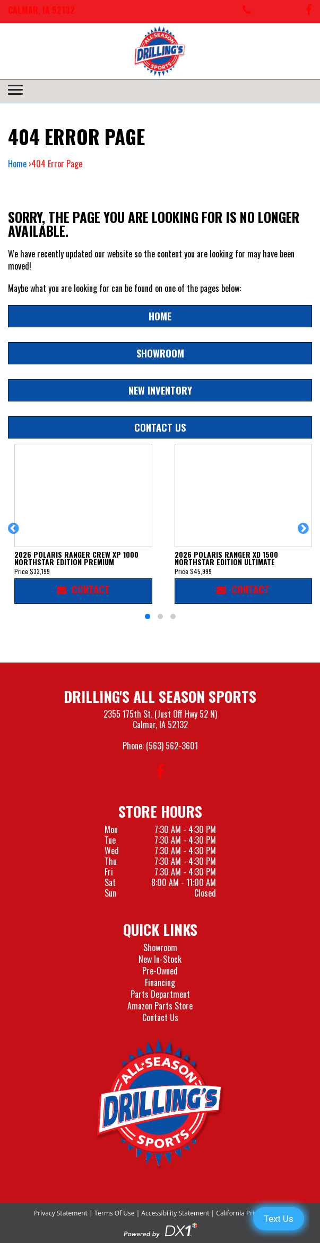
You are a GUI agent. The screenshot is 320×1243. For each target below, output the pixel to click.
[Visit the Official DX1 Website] (160, 1229)
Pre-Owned (160, 970)
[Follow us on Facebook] (309, 12)
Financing (160, 982)
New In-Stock (160, 959)
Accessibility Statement (175, 1213)
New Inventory (160, 390)
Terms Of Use (114, 1213)
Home (17, 163)
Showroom (160, 353)
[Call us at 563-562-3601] (247, 12)
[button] (15, 533)
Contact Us (160, 427)
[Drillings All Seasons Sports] (160, 1104)
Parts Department (160, 994)
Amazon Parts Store (160, 1005)
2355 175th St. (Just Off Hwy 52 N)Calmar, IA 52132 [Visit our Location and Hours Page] (160, 719)
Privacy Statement (61, 1213)
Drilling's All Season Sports (160, 696)
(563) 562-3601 (172, 745)
